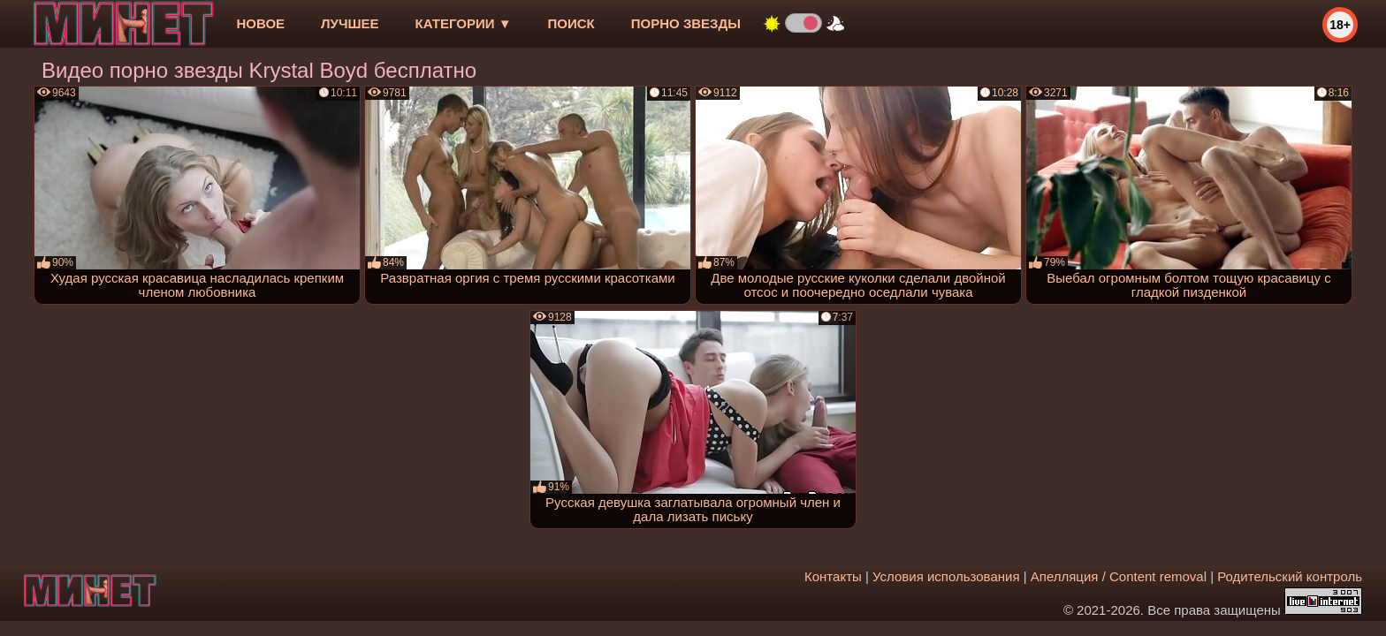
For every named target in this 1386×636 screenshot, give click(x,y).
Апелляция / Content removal (1119, 576)
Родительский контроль (1289, 576)
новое (260, 23)
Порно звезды (686, 23)
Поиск (571, 23)
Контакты (833, 576)
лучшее (349, 23)
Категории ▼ (463, 23)
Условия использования (946, 576)
